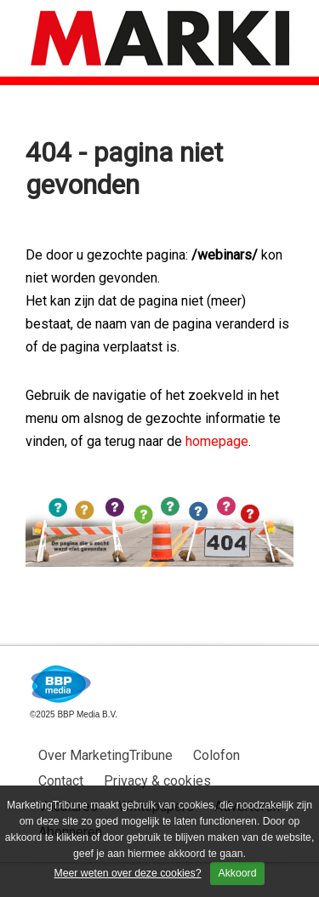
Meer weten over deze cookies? (128, 873)
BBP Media (62, 684)
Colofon (216, 755)
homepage (216, 441)
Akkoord (238, 873)
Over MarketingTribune (105, 755)
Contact (60, 781)
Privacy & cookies (157, 781)
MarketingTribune (159, 38)
